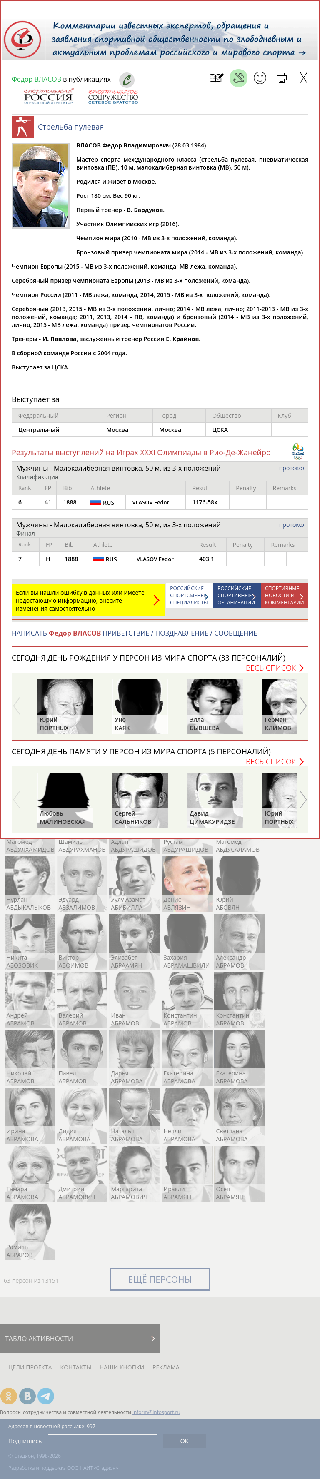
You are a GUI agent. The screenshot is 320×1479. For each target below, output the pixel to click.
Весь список (271, 672)
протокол (292, 472)
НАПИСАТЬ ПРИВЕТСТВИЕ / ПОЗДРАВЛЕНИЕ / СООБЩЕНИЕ (134, 637)
